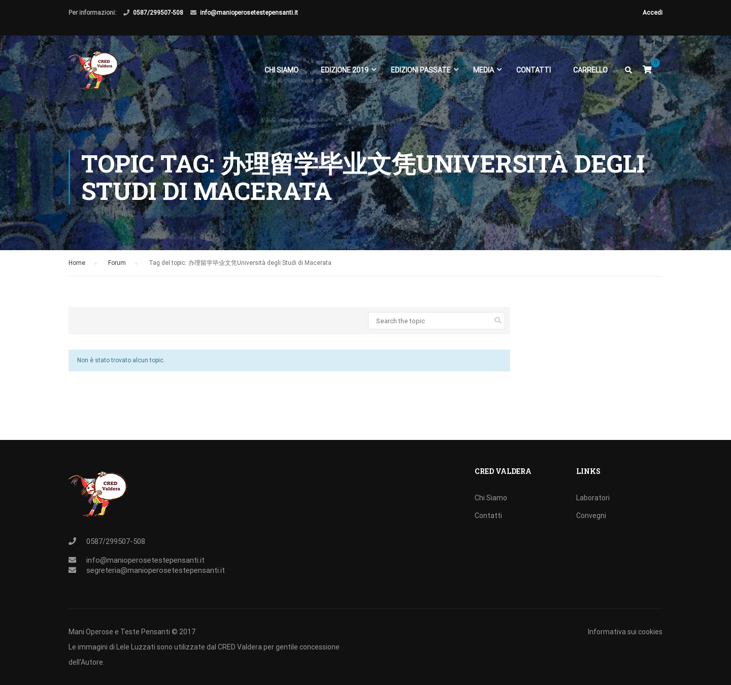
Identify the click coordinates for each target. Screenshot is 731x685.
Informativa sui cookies (625, 632)
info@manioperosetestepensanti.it (249, 12)
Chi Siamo (281, 70)
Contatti (533, 70)
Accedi (652, 12)
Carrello (590, 70)
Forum (117, 262)
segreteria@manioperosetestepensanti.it (155, 570)
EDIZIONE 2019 (345, 70)
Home (77, 262)
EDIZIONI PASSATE (421, 70)
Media (483, 70)
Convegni (591, 515)
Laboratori (593, 498)
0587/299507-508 (158, 12)
